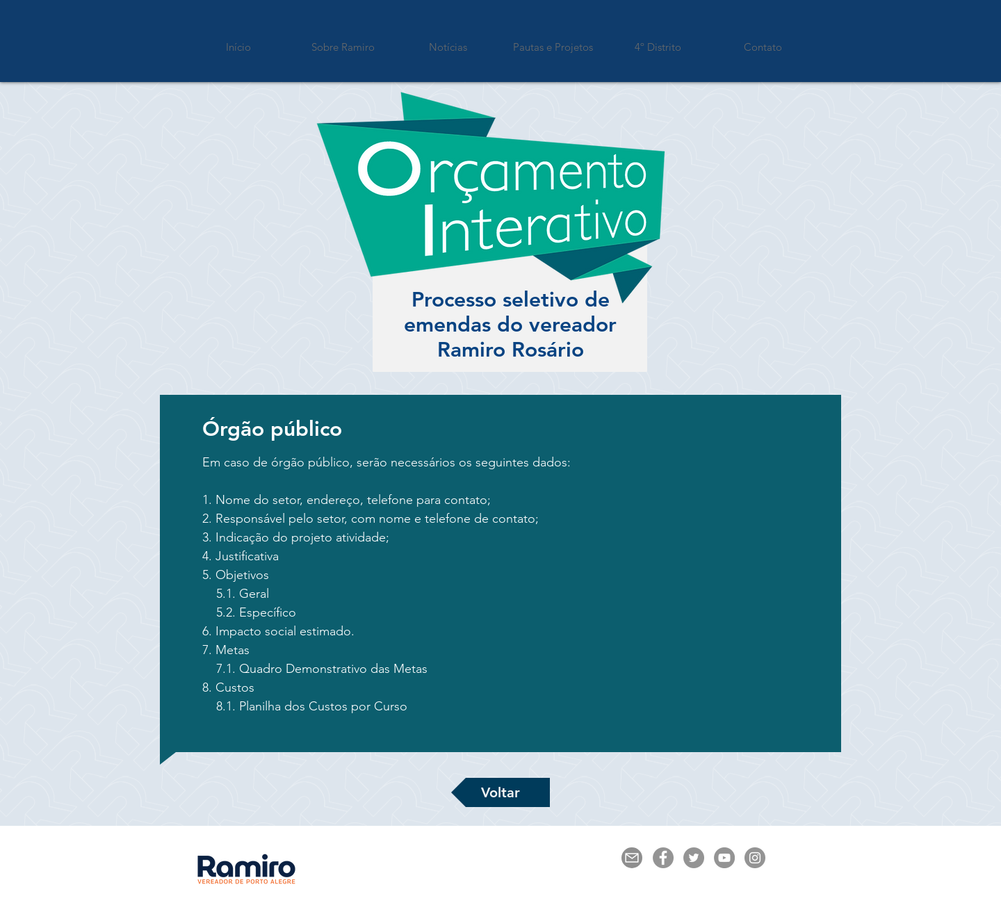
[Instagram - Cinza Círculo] (754, 857)
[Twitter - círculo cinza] (693, 857)
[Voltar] (500, 792)
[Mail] (631, 857)
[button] (552, 40)
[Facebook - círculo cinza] (663, 857)
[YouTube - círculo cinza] (724, 857)
